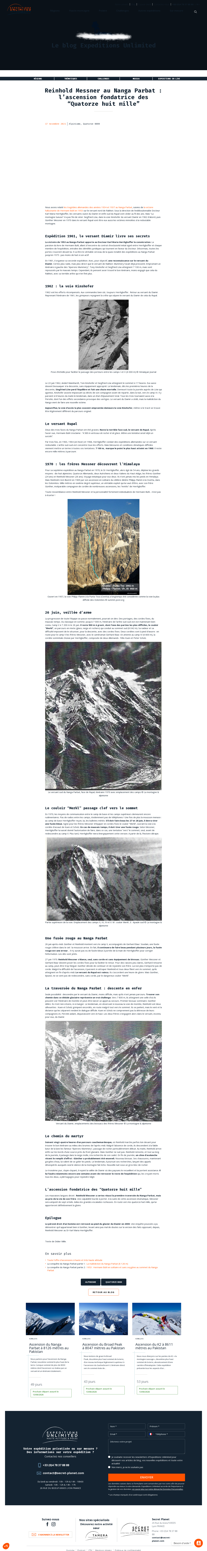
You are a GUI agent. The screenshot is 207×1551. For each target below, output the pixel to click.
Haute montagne (79, 10)
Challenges (122, 10)
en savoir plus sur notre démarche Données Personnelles (157, 1486)
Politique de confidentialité (128, 1547)
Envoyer (146, 1474)
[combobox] (151, 1431)
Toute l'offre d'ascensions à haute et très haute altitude (74, 1256)
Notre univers (122, 4)
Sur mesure (176, 10)
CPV (90, 1547)
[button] (6, 1546)
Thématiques (71, 73)
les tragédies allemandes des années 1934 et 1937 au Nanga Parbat (98, 203)
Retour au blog (103, 1289)
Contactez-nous (161, 4)
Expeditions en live (169, 73)
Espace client (144, 4)
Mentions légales (103, 1547)
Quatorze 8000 (114, 1278)
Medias (136, 73)
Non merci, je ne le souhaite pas (127, 1463)
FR (197, 4)
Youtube (70, 1547)
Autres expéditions (149, 10)
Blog (133, 4)
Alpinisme (90, 1278)
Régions (55, 10)
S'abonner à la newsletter (53, 1531)
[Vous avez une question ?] (198, 1543)
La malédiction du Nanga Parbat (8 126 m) (107, 1260)
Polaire (103, 10)
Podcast (81, 1547)
